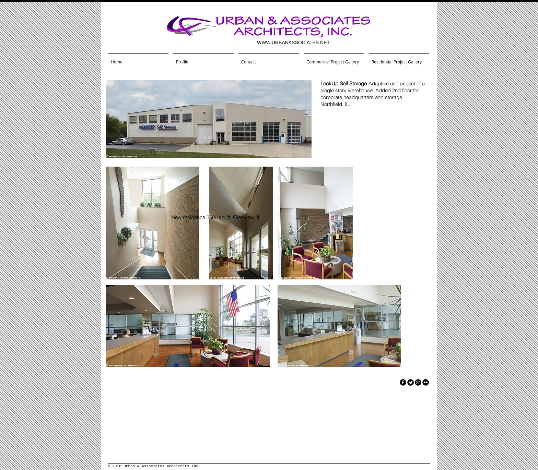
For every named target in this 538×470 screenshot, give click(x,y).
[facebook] (403, 382)
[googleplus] (418, 382)
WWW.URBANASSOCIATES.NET (293, 42)
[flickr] (425, 382)
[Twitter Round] (410, 382)
